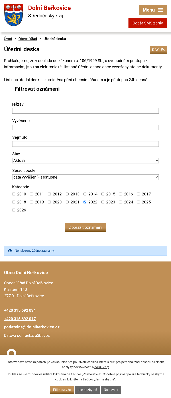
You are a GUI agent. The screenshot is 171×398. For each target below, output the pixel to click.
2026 (21, 210)
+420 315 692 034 (20, 310)
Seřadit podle (23, 170)
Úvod (8, 39)
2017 (146, 194)
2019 (39, 202)
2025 (146, 202)
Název (18, 104)
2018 (21, 202)
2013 (75, 194)
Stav (16, 153)
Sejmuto (19, 137)
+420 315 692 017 (20, 318)
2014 (92, 194)
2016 (128, 194)
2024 (128, 202)
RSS (158, 50)
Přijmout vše (62, 390)
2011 (39, 194)
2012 (57, 194)
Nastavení (111, 390)
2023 (110, 202)
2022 (92, 202)
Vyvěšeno (21, 120)
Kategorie (20, 187)
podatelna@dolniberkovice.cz (32, 327)
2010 (21, 194)
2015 (110, 194)
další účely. (101, 367)
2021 (75, 202)
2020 (57, 202)
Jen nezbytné (87, 390)
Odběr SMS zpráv (147, 23)
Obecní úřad (27, 39)
